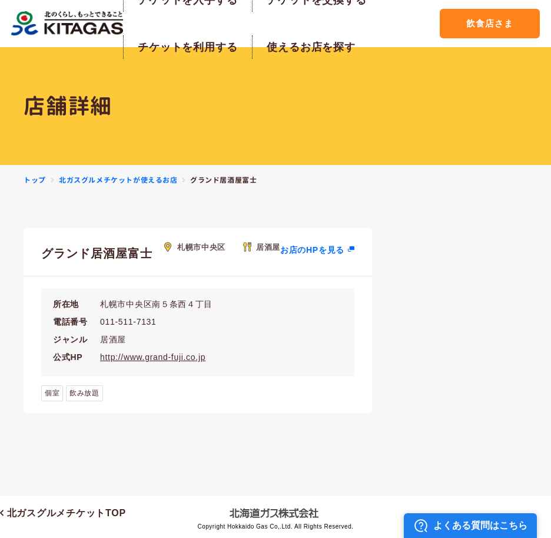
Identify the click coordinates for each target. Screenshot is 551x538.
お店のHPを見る (312, 250)
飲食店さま (489, 23)
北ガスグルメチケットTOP (63, 513)
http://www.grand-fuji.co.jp (152, 357)
